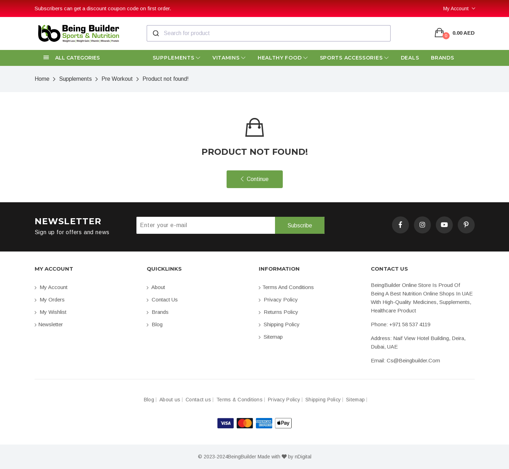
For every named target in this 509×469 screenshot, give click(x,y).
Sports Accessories (354, 58)
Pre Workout (117, 79)
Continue (255, 179)
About (156, 287)
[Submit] (155, 33)
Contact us (162, 299)
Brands (442, 58)
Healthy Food (283, 58)
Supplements (176, 58)
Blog (155, 324)
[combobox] (269, 33)
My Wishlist (50, 312)
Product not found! (165, 79)
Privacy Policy (278, 299)
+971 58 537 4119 (409, 324)
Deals (410, 58)
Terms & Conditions (239, 399)
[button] (86, 58)
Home (42, 79)
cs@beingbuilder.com (413, 360)
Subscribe (299, 225)
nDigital (303, 456)
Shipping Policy (279, 324)
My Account (456, 8)
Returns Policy (278, 312)
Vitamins (229, 58)
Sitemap (271, 337)
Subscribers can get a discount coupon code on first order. (103, 8)
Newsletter (49, 324)
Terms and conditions (286, 287)
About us (169, 399)
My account (51, 287)
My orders (50, 299)
